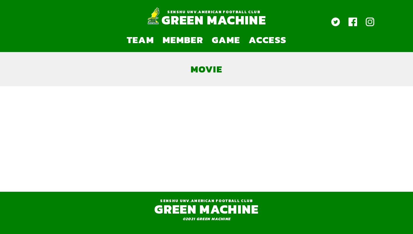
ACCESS (267, 39)
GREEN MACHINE (213, 20)
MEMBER (183, 39)
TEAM (140, 39)
